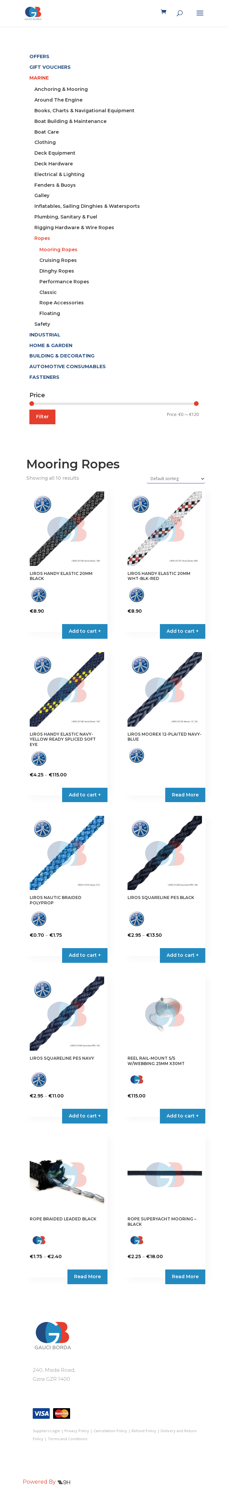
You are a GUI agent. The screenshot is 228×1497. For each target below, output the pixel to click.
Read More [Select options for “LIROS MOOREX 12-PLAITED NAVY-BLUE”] (185, 795)
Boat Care (46, 132)
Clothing (45, 142)
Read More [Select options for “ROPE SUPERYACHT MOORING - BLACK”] (185, 1277)
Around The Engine (58, 100)
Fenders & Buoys (55, 185)
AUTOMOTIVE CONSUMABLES (67, 366)
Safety (42, 324)
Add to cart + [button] (85, 631)
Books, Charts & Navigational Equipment (84, 111)
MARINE (39, 78)
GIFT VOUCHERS (50, 67)
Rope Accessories (61, 303)
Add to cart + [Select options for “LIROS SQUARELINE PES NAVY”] (85, 1116)
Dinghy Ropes (56, 271)
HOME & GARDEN (50, 345)
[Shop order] (176, 478)
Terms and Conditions (67, 1438)
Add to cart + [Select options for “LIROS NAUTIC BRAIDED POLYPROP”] (85, 955)
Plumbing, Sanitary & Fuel (65, 217)
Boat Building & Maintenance (70, 121)
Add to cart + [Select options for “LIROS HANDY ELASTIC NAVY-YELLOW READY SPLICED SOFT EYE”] (85, 795)
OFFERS (39, 56)
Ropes (42, 238)
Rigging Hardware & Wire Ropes (74, 227)
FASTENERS (44, 377)
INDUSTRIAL (44, 335)
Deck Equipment (54, 153)
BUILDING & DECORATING (61, 356)
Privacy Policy (76, 1430)
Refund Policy (144, 1430)
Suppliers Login (46, 1430)
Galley (41, 195)
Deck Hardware (53, 164)
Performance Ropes (64, 282)
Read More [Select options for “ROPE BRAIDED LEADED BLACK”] (87, 1277)
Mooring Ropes (58, 250)
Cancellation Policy (110, 1430)
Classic (48, 292)
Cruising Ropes (58, 260)
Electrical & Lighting (59, 174)
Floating (49, 313)
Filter (42, 417)
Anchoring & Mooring (61, 89)
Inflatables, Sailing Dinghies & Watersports (87, 206)
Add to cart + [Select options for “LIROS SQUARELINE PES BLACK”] (183, 955)
